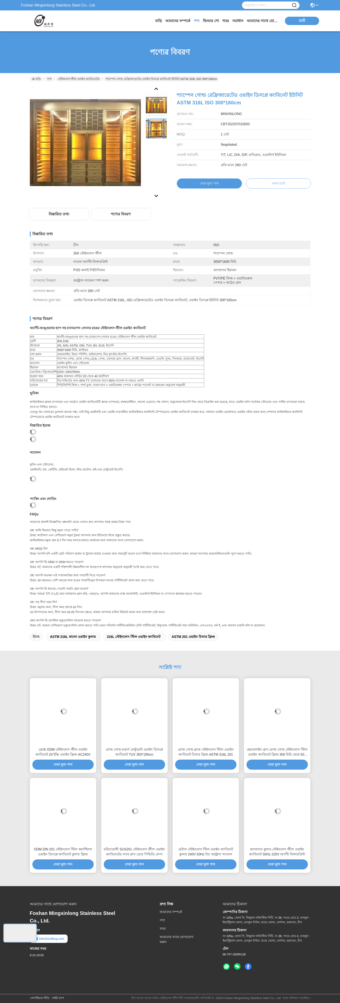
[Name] (294, 5)
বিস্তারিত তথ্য (59, 214)
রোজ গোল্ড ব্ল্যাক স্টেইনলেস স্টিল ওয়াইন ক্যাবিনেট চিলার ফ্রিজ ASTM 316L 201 (205, 752)
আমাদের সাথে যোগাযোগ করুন (262, 21)
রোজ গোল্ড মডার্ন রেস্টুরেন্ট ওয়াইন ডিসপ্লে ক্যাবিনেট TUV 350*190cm (134, 752)
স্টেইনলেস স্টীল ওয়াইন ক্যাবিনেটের (79, 79)
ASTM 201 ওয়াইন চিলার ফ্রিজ (193, 637)
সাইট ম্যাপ (58, 998)
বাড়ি (158, 21)
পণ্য (197, 21)
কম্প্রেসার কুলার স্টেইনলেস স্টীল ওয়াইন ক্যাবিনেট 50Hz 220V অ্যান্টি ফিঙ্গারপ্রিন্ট (277, 851)
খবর (225, 21)
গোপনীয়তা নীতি (40, 998)
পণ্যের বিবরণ (121, 214)
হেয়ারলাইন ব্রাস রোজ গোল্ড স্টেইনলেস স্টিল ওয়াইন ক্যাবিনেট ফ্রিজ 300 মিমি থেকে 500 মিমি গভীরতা (277, 752)
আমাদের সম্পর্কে (177, 21)
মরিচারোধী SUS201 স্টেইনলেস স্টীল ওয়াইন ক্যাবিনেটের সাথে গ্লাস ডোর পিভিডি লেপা (134, 851)
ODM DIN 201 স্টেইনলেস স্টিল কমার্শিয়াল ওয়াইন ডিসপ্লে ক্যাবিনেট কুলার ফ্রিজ (63, 851)
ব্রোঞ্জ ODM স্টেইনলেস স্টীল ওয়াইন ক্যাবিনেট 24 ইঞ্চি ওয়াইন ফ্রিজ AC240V (63, 752)
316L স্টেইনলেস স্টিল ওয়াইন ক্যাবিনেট (134, 637)
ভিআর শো (211, 21)
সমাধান (237, 21)
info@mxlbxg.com (48, 938)
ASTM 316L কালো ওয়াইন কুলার (73, 637)
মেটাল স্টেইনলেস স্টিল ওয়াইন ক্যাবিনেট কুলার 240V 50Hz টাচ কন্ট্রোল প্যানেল (205, 851)
